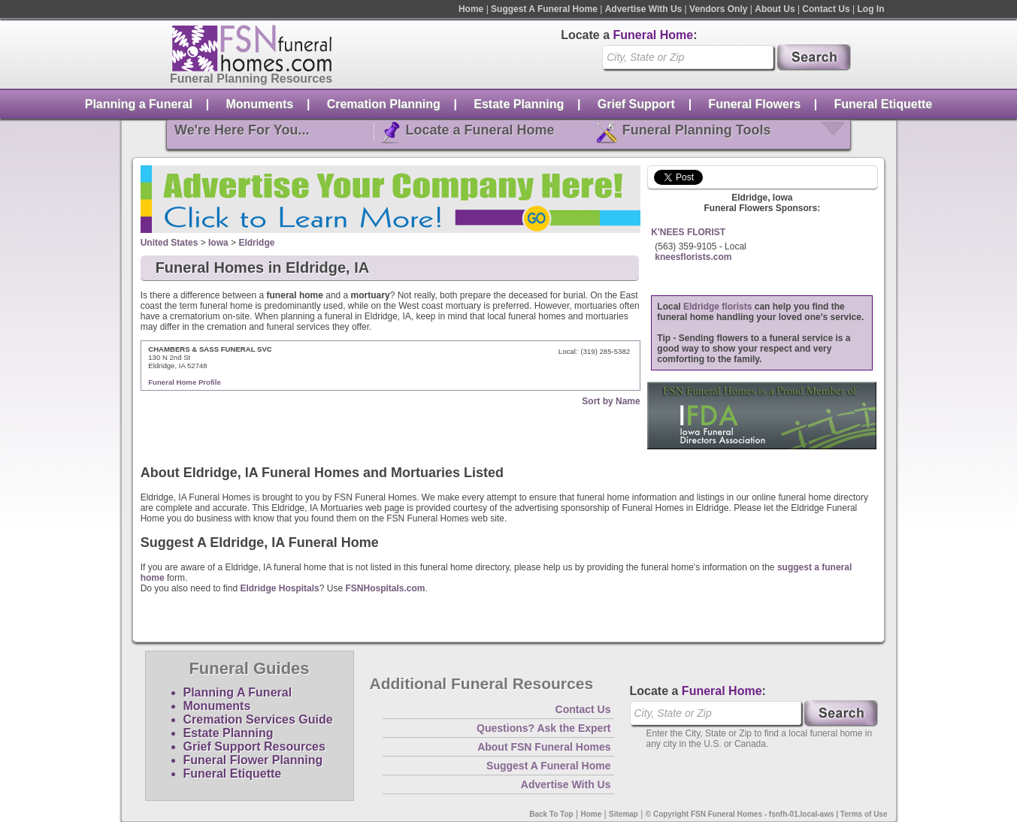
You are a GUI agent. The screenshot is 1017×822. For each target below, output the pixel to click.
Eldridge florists (717, 306)
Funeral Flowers (754, 104)
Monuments (259, 104)
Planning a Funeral (138, 104)
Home (471, 9)
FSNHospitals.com (385, 588)
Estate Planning (519, 104)
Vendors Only (718, 9)
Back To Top (551, 814)
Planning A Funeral (237, 692)
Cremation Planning (383, 104)
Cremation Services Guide (258, 719)
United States (169, 242)
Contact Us (825, 9)
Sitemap (623, 814)
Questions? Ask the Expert (543, 728)
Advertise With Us (644, 9)
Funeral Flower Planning (253, 760)
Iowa (218, 242)
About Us (775, 9)
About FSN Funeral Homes (543, 747)
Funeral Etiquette (883, 104)
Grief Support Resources (254, 746)
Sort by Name (611, 401)
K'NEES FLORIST (688, 232)
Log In (871, 9)
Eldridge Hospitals (279, 588)
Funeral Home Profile (184, 382)
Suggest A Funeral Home (544, 9)
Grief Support (636, 104)
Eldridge (256, 242)
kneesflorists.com (693, 257)
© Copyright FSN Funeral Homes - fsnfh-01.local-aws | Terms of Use (767, 814)
